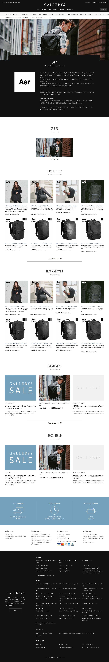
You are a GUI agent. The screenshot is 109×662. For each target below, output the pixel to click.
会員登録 (87, 2)
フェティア (63, 568)
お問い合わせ (91, 647)
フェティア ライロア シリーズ (44, 615)
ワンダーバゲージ (45, 575)
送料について (39, 644)
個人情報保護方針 (40, 647)
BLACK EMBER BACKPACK (66, 596)
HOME (15, 610)
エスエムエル (87, 560)
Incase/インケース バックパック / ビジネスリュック (27, 14)
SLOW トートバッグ (87, 608)
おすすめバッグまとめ (88, 633)
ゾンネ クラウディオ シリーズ (67, 608)
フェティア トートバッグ (42, 611)
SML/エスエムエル (73, 14)
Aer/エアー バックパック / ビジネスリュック (54, 14)
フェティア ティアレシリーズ (67, 615)
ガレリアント (42, 565)
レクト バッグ (64, 571)
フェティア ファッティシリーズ (90, 615)
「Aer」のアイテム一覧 (54, 259)
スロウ (85, 565)
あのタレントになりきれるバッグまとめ (70, 633)
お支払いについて (64, 644)
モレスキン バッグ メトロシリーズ (68, 584)
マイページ (93, 2)
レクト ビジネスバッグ (88, 593)
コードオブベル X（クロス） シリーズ (69, 603)
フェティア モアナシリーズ (43, 618)
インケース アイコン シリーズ (67, 593)
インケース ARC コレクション (90, 603)
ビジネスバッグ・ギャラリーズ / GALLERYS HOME (16, 17)
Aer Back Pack (39, 608)
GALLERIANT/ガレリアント (86, 14)
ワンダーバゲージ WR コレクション (45, 596)
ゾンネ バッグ (41, 568)
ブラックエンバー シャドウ (89, 596)
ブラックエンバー (90, 568)
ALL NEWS (38, 636)
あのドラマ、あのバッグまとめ (44, 633)
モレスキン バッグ (43, 571)
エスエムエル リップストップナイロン (92, 599)
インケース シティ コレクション (44, 593)
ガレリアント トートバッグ (66, 618)
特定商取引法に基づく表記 (66, 647)
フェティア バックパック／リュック (68, 611)
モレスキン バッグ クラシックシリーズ (46, 584)
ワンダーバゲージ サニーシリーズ (68, 588)
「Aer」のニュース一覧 (54, 423)
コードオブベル (66, 565)
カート (102, 2)
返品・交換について (87, 644)
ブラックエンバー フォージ (43, 599)
